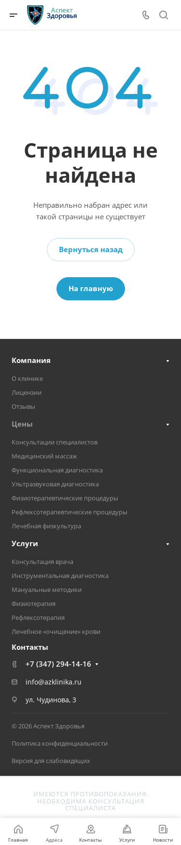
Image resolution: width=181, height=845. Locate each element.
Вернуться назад (91, 249)
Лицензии (27, 392)
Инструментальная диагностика (60, 575)
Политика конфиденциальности (60, 743)
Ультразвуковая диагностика (55, 484)
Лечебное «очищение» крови (56, 631)
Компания (31, 360)
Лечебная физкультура (46, 526)
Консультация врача (42, 561)
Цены (22, 424)
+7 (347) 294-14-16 (58, 664)
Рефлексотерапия (38, 617)
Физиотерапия (34, 603)
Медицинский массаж (44, 456)
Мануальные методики (47, 589)
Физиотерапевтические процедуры (65, 498)
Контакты (30, 647)
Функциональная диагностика (57, 470)
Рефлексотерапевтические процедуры (69, 512)
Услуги (25, 543)
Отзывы (23, 406)
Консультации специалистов (54, 442)
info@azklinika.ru (54, 681)
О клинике (27, 378)
